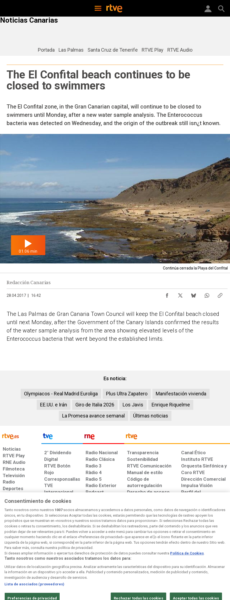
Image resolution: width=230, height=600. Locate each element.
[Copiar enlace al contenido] (220, 294)
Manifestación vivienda (181, 394)
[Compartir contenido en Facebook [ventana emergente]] (167, 294)
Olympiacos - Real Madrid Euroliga (61, 394)
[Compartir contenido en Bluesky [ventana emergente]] (193, 294)
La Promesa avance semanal (93, 416)
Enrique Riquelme (171, 405)
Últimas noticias (150, 416)
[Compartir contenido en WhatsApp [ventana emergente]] (206, 294)
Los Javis (133, 405)
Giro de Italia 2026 (94, 405)
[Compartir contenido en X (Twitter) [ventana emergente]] (180, 294)
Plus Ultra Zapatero (126, 394)
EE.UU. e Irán (53, 405)
